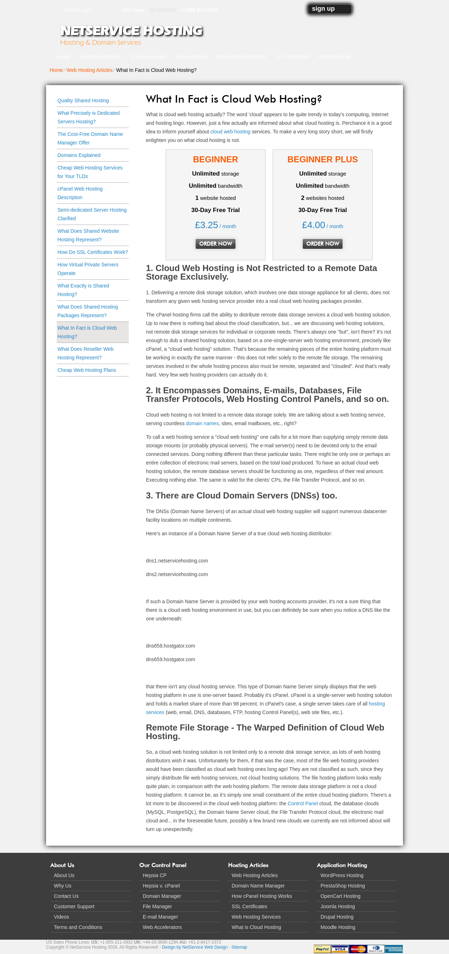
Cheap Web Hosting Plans (86, 370)
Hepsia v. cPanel (161, 886)
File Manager (157, 906)
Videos (61, 917)
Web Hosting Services (256, 917)
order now (215, 244)
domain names (202, 423)
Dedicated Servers (241, 57)
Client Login (78, 10)
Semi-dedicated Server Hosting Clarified (92, 214)
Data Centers (292, 57)
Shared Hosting (100, 57)
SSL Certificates (249, 906)
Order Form (334, 57)
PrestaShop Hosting (343, 886)
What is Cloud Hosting (256, 927)
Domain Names (148, 57)
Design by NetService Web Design (195, 947)
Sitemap (239, 947)
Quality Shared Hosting (83, 100)
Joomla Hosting (338, 906)
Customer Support (74, 906)
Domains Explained (79, 155)
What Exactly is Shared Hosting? (83, 290)
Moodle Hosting (338, 927)
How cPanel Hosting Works (262, 896)
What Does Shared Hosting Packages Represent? (87, 311)
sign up (323, 8)
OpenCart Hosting (340, 896)
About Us (64, 875)
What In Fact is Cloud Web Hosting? (87, 332)
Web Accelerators (162, 927)
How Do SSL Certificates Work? (92, 252)
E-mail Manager (160, 917)
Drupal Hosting (337, 917)
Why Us (62, 886)
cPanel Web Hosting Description (80, 193)
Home (64, 57)
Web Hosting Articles (89, 70)
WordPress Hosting (342, 875)
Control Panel (303, 803)
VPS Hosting (191, 57)
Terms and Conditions (78, 927)
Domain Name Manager (258, 886)
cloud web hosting (231, 131)
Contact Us (66, 896)
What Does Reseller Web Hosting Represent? (85, 353)
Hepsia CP (155, 875)
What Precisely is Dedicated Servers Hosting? (88, 117)
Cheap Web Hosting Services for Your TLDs (90, 172)
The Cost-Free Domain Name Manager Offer (90, 138)
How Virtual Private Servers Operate (87, 269)
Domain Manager (162, 896)
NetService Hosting (131, 31)
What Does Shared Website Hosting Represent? (88, 235)
